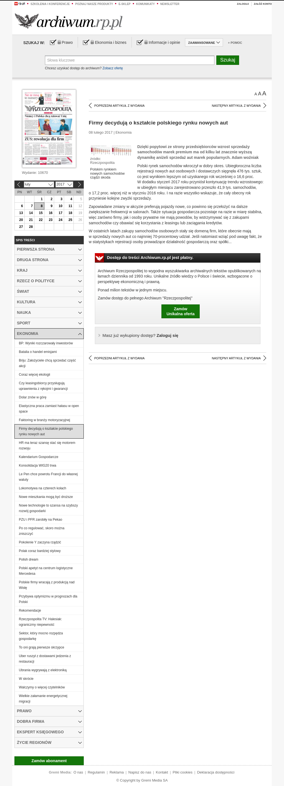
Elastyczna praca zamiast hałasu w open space (49, 408)
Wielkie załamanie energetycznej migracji (43, 698)
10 (60, 206)
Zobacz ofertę (112, 68)
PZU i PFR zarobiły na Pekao (40, 520)
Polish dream (28, 559)
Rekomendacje (30, 610)
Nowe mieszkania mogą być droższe (46, 497)
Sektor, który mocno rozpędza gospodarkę (41, 636)
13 (21, 213)
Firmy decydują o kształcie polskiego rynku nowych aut (46, 431)
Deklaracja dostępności (215, 772)
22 (40, 220)
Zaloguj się (140, 335)
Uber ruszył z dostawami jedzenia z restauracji (45, 658)
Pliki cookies (183, 772)
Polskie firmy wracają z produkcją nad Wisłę (47, 585)
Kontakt (162, 772)
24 (60, 220)
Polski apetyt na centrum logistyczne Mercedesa (46, 571)
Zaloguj (243, 3)
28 (31, 227)
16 (50, 213)
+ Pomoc (235, 42)
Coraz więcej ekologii (34, 375)
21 (31, 220)
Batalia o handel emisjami (38, 352)
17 (60, 213)
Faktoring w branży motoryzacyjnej (44, 420)
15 (40, 213)
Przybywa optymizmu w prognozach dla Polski (48, 599)
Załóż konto (263, 3)
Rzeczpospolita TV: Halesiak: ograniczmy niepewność (40, 622)
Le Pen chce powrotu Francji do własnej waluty (48, 477)
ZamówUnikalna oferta (180, 311)
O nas (78, 772)
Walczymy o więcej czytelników (42, 687)
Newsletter (169, 4)
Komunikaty (145, 4)
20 (21, 220)
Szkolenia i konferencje (50, 4)
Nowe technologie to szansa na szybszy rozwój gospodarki (48, 508)
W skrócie (26, 679)
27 (21, 227)
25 (70, 220)
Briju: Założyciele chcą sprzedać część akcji (47, 363)
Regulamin (96, 772)
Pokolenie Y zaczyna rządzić (40, 542)
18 (70, 213)
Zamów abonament (49, 761)
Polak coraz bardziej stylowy (40, 551)
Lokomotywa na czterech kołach (42, 488)
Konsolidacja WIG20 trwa (37, 465)
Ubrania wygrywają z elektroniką (43, 670)
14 (31, 213)
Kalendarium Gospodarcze (38, 457)
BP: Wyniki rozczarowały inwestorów (46, 343)
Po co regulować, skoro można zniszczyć (41, 531)
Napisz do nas (139, 772)
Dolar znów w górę (32, 397)
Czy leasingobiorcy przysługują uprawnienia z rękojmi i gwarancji (43, 386)
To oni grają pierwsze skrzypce (41, 647)
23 (50, 220)
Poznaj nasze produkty (94, 4)
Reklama (117, 772)
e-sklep (124, 4)
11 (70, 206)
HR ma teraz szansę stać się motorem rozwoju (47, 445)
